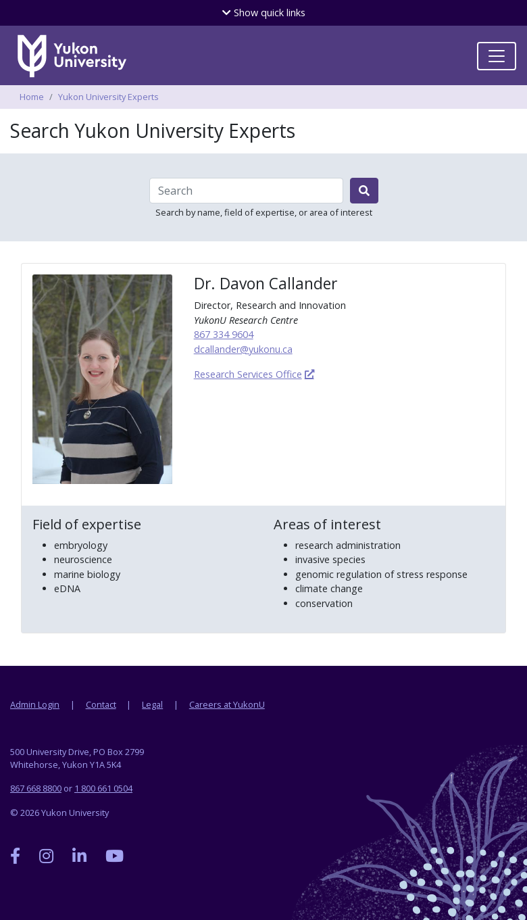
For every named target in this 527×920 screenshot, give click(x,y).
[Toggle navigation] (496, 56)
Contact (101, 704)
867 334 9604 (223, 334)
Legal (152, 704)
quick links (263, 12)
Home (32, 97)
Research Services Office (248, 374)
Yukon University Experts (108, 97)
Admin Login (34, 704)
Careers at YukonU (227, 704)
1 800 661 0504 (103, 788)
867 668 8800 (35, 788)
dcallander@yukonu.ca (243, 349)
